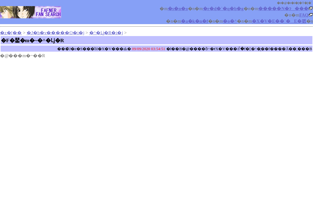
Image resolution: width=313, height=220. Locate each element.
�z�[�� (11, 32)
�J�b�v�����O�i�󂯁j (55, 32)
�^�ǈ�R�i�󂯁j (106, 32)
